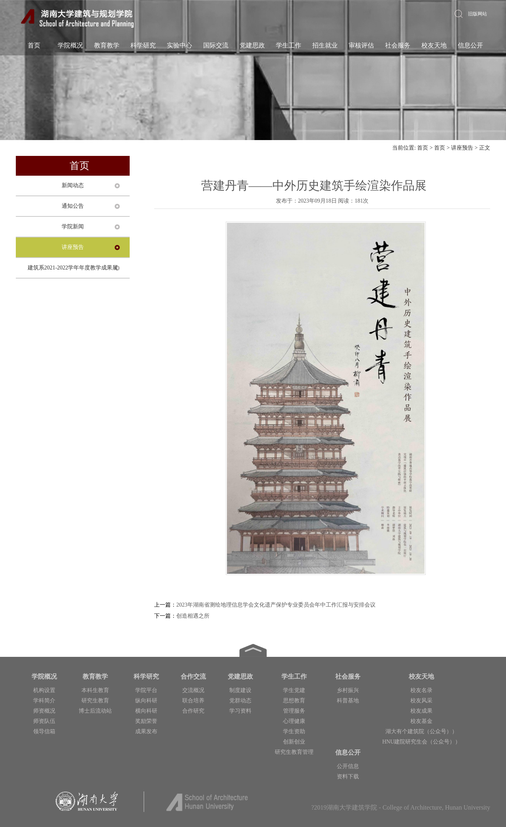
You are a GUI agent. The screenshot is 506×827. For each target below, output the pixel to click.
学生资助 (294, 731)
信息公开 (470, 45)
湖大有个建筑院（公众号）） (421, 731)
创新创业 (294, 742)
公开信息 (348, 766)
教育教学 (106, 45)
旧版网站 (477, 14)
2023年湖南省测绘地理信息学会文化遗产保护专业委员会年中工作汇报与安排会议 (276, 605)
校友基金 (421, 721)
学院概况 (70, 45)
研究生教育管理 (294, 752)
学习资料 (240, 711)
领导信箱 (44, 731)
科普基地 (348, 701)
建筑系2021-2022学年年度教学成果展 (73, 268)
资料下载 (348, 777)
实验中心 (179, 45)
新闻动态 (73, 185)
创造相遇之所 (193, 616)
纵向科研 (146, 701)
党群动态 (240, 701)
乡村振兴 (348, 690)
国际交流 (215, 45)
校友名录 (421, 690)
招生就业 (325, 45)
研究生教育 (95, 701)
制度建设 (240, 690)
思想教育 (294, 701)
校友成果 (421, 711)
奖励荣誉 (146, 721)
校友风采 (421, 701)
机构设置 (44, 690)
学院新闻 (73, 227)
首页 (34, 45)
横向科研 (146, 711)
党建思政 (252, 45)
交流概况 (193, 690)
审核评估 (361, 45)
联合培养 (193, 701)
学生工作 (288, 45)
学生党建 (294, 690)
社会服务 (397, 45)
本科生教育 (95, 690)
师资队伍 (44, 721)
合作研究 (193, 711)
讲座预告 (462, 148)
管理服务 (294, 711)
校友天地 (434, 45)
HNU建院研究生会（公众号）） (421, 742)
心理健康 (294, 721)
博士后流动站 (95, 711)
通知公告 (73, 206)
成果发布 (146, 731)
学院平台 (146, 690)
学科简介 (44, 701)
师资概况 (44, 711)
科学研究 (143, 45)
